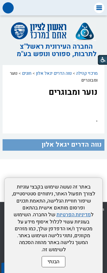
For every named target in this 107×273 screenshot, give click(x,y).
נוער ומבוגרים (73, 92)
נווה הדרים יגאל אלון (54, 73)
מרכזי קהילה (87, 73)
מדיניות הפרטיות (73, 215)
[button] (99, 8)
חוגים (26, 73)
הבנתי (53, 262)
